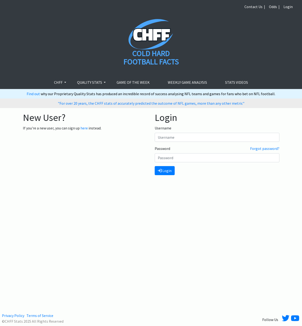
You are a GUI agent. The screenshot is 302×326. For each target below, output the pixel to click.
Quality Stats (90, 82)
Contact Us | (254, 6)
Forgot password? (264, 148)
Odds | (274, 6)
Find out (34, 93)
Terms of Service (39, 315)
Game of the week (133, 82)
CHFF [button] (58, 82)
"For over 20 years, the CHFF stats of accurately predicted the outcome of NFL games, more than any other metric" (151, 103)
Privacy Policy (13, 315)
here (84, 128)
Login (288, 6)
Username (163, 128)
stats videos (236, 82)
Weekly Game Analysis (187, 82)
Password (162, 148)
